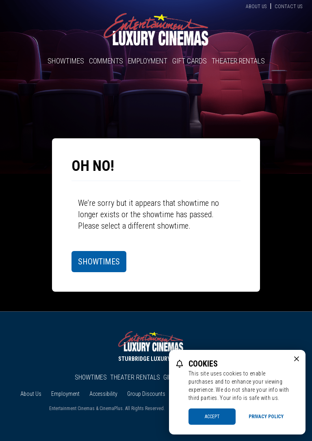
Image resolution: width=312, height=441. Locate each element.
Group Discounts (146, 394)
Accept (212, 416)
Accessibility (103, 394)
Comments (106, 61)
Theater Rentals (238, 61)
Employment (147, 61)
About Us (256, 6)
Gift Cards (189, 61)
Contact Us (288, 6)
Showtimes (66, 61)
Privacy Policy (266, 416)
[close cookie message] (296, 359)
